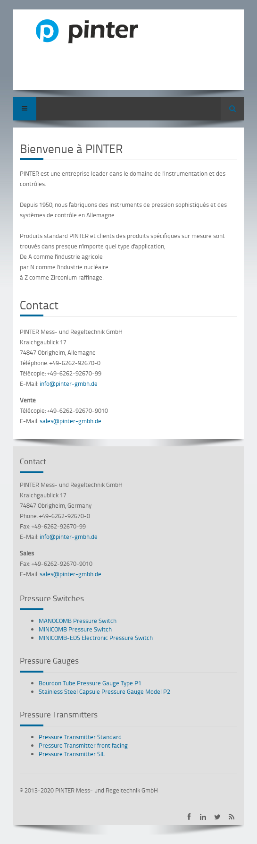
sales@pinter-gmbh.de (70, 421)
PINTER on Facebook (189, 817)
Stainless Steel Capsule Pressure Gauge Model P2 (104, 691)
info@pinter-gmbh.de (69, 383)
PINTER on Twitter (217, 817)
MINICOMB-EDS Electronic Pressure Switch (96, 637)
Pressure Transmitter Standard (80, 737)
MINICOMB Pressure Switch (75, 629)
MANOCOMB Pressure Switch (77, 620)
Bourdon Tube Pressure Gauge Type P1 (90, 683)
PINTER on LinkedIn (203, 817)
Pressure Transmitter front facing (83, 745)
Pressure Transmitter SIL (72, 754)
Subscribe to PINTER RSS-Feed (231, 817)
